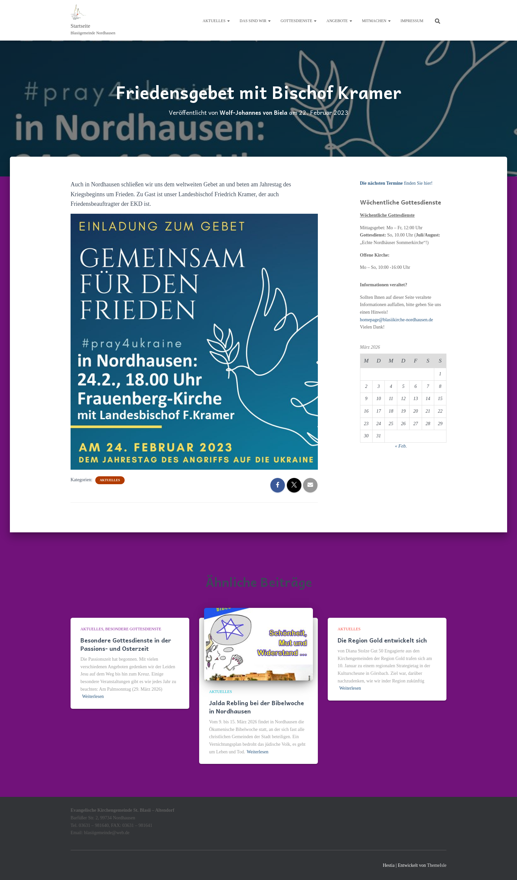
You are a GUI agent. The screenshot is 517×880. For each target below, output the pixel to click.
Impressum (412, 20)
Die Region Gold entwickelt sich (382, 639)
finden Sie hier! (396, 183)
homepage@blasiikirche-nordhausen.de (396, 319)
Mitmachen (376, 20)
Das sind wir (255, 20)
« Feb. (401, 445)
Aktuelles (216, 20)
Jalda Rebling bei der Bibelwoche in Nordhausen (256, 706)
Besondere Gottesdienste (133, 629)
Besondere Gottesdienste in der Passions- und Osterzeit (125, 644)
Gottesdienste (299, 20)
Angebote (339, 20)
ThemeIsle (436, 865)
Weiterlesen (93, 696)
